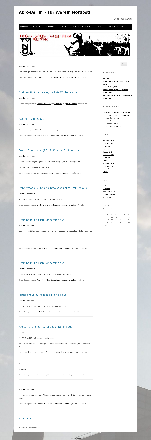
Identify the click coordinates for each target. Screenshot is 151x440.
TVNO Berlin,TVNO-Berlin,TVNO (113, 112)
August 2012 (107, 158)
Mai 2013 (106, 149)
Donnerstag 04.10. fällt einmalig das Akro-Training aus (53, 188)
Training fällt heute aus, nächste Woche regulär (48, 92)
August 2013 (107, 146)
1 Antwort (22, 332)
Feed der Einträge (109, 191)
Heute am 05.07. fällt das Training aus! (43, 294)
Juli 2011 (105, 172)
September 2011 (108, 166)
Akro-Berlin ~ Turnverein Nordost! (54, 12)
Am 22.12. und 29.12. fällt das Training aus (45, 326)
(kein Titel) (106, 78)
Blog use (36, 27)
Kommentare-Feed (109, 194)
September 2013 (108, 143)
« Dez (105, 225)
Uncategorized (71, 77)
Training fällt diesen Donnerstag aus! (42, 219)
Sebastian (57, 77)
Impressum (99, 27)
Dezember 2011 (108, 163)
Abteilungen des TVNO (81, 27)
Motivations (50, 27)
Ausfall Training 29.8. (32, 118)
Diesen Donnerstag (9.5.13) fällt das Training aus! (49, 150)
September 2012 (108, 155)
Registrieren (107, 186)
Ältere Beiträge (26, 418)
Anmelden (106, 189)
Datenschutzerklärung (118, 27)
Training (64, 27)
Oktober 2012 (107, 152)
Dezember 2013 (108, 141)
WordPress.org (108, 197)
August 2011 (107, 169)
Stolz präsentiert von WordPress (29, 427)
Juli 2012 (105, 160)
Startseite (23, 27)
